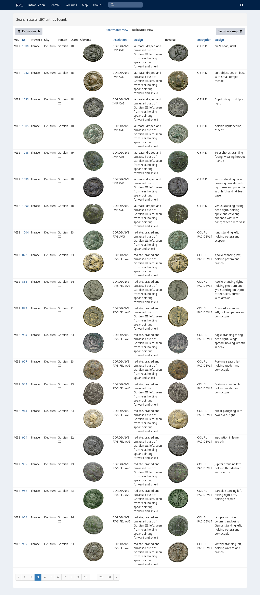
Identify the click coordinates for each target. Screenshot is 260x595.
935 (24, 464)
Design (138, 40)
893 (24, 308)
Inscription (120, 40)
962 (24, 491)
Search (55, 5)
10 (85, 577)
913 (24, 411)
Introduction (36, 5)
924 (24, 437)
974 (24, 517)
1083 (25, 99)
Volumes (71, 5)
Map (85, 5)
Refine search (29, 31)
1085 (25, 126)
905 (24, 335)
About (98, 5)
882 (24, 281)
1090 (25, 206)
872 (24, 255)
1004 (25, 232)
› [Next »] (116, 577)
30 (109, 577)
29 (101, 577)
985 (24, 544)
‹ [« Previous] (18, 577)
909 (24, 384)
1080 (25, 46)
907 (24, 361)
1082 (25, 73)
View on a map (230, 31)
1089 (25, 179)
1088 (25, 152)
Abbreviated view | (118, 30)
